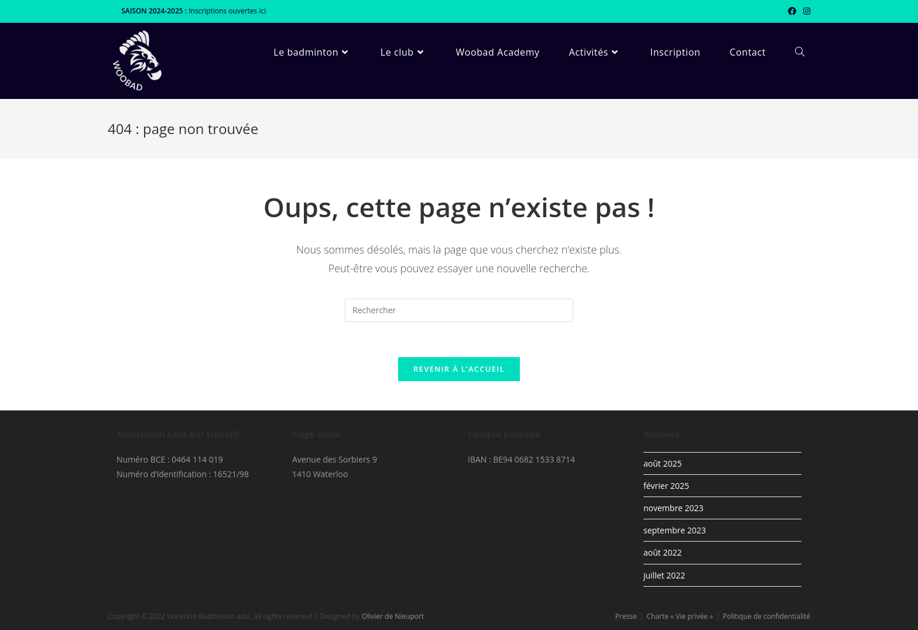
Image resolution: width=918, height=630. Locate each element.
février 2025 (666, 485)
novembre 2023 (673, 507)
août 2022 (662, 552)
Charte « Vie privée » (679, 616)
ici (262, 11)
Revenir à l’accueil (459, 369)
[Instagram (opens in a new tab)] (805, 11)
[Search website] (799, 52)
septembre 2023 (674, 530)
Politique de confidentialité (766, 616)
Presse (626, 616)
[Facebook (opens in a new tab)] (792, 11)
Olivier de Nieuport (393, 616)
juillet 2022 (664, 575)
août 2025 (662, 463)
